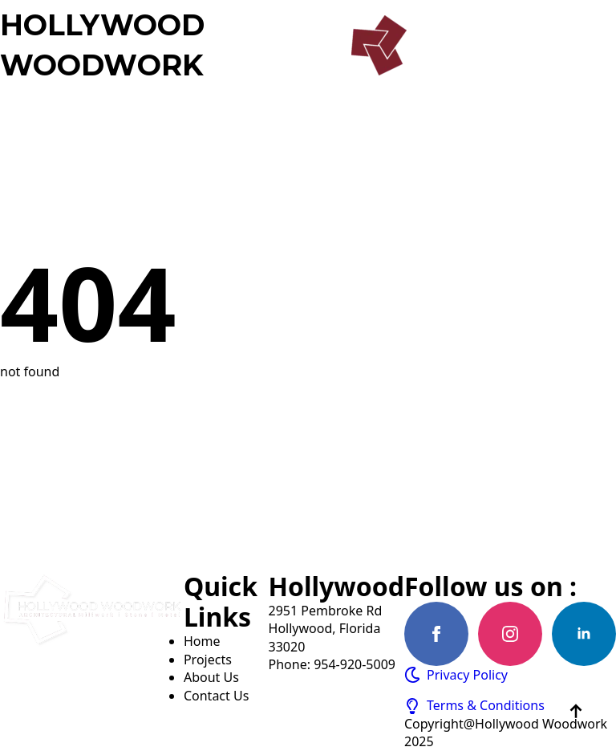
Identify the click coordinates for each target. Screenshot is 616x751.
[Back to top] (576, 711)
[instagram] (510, 634)
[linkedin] (584, 634)
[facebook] (436, 634)
